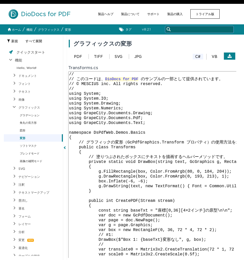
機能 (29, 30)
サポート (153, 14)
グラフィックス (49, 30)
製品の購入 (175, 14)
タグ (127, 29)
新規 (12, 41)
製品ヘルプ (105, 14)
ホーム (14, 30)
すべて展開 (33, 41)
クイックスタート (30, 52)
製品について (130, 14)
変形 (68, 30)
